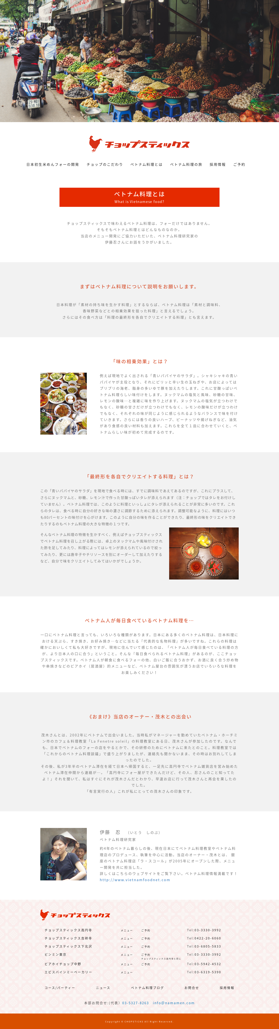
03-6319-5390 (208, 972)
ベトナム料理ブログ (147, 987)
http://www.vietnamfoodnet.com (135, 879)
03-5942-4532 (208, 963)
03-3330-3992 (208, 930)
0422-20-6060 (208, 938)
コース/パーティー (60, 987)
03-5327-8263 (135, 1002)
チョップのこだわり (105, 164)
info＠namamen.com (174, 1002)
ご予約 (239, 164)
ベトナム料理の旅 (186, 164)
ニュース (103, 987)
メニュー (127, 930)
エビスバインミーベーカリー (68, 972)
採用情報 (218, 164)
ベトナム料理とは (146, 164)
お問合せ (191, 987)
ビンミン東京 (56, 954)
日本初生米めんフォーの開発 (52, 164)
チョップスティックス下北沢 (68, 946)
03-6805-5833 (208, 946)
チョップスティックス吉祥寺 (68, 938)
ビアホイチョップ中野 (63, 963)
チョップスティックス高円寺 (68, 930)
